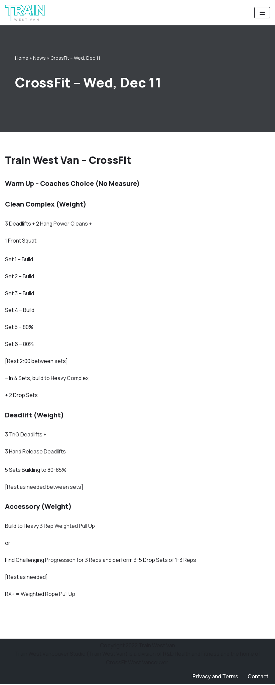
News (39, 58)
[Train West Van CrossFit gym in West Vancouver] (25, 13)
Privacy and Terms (215, 678)
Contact (258, 678)
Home (21, 58)
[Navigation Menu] (262, 12)
